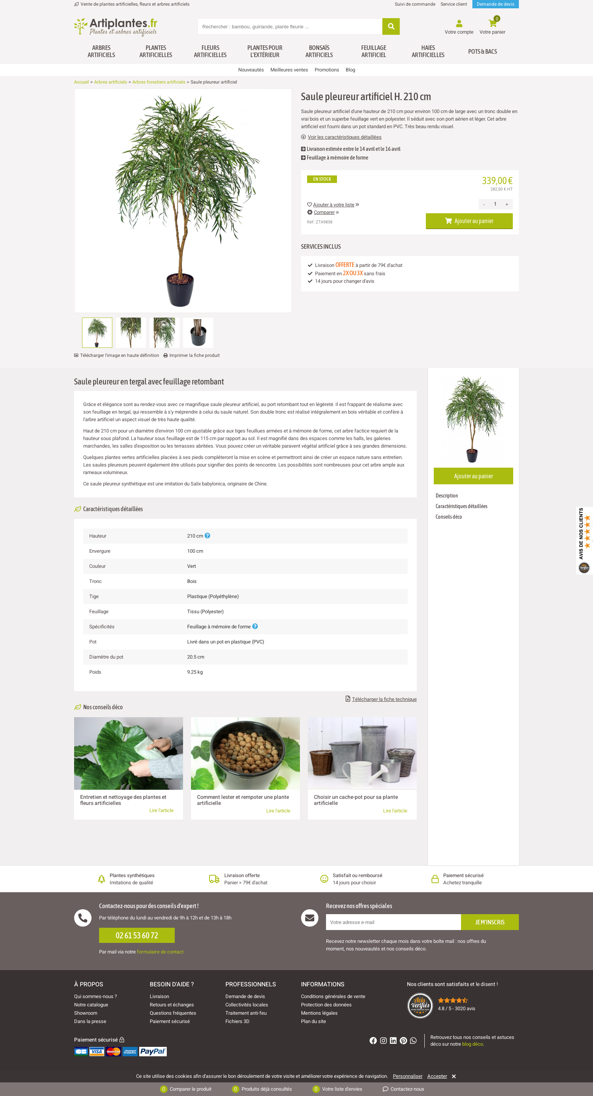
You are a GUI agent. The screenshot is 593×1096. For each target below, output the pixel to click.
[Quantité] (495, 204)
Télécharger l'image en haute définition (119, 355)
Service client (454, 4)
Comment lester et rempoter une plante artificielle (243, 800)
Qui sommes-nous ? (95, 996)
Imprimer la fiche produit (194, 355)
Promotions (327, 69)
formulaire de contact (160, 951)
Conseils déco (449, 517)
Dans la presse (90, 1021)
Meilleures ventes (289, 69)
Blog (350, 69)
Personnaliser (407, 1076)
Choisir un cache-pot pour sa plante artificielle (356, 800)
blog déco (472, 1044)
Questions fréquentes (173, 1013)
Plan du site (313, 1021)
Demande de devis (495, 4)
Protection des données (326, 1004)
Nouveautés (251, 69)
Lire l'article (161, 810)
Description (447, 496)
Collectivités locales (246, 1004)
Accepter (437, 1076)
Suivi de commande (415, 4)
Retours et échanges (172, 1004)
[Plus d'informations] (207, 535)
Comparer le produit (185, 1089)
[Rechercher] (391, 27)
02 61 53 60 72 (137, 935)
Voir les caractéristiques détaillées (341, 137)
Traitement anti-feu (246, 1013)
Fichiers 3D (237, 1021)
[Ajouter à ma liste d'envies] (83, 107)
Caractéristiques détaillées (461, 506)
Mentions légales (319, 1013)
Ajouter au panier (469, 220)
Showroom (85, 1013)
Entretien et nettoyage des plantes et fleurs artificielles (123, 800)
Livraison (159, 996)
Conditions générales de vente (333, 996)
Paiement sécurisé (170, 1021)
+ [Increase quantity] (506, 204)
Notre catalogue (91, 1004)
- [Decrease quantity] (484, 204)
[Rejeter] (452, 1076)
